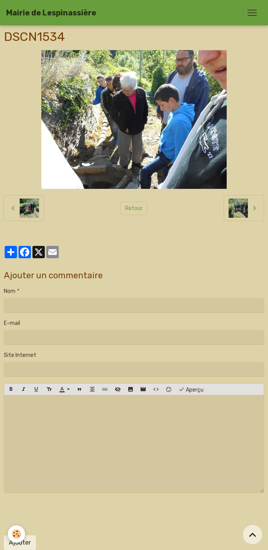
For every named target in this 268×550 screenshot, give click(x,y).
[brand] (51, 13)
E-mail (12, 323)
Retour (133, 208)
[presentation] (62, 514)
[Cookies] (16, 534)
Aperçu (191, 389)
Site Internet (20, 355)
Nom (9, 291)
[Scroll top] (252, 534)
